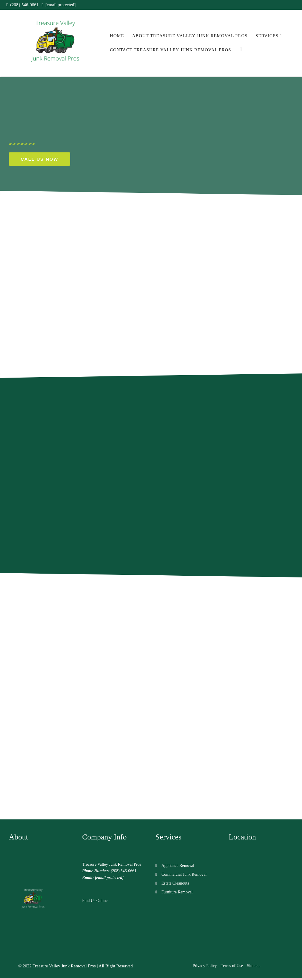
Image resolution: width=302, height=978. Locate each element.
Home (117, 35)
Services (268, 35)
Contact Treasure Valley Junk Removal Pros (170, 49)
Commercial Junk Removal (183, 874)
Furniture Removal (177, 892)
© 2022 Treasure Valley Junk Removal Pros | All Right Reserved (75, 966)
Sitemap (253, 966)
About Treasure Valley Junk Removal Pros (189, 35)
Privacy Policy (205, 966)
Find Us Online (95, 900)
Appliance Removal (177, 865)
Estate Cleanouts (175, 883)
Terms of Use (232, 966)
